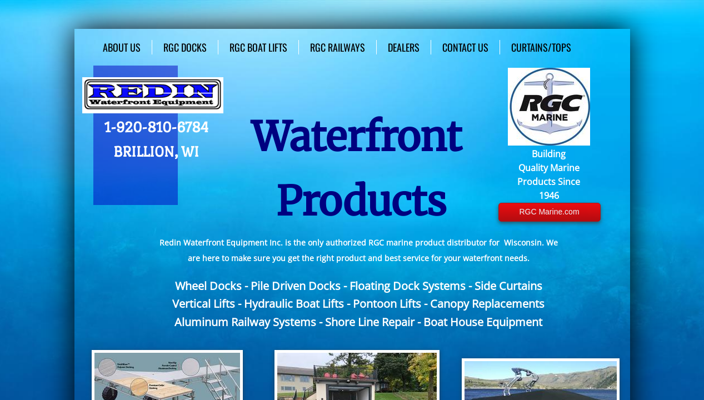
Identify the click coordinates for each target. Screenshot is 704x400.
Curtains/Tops (541, 47)
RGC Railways (337, 47)
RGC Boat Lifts (258, 47)
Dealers (404, 47)
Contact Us (465, 47)
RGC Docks (185, 47)
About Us (122, 47)
